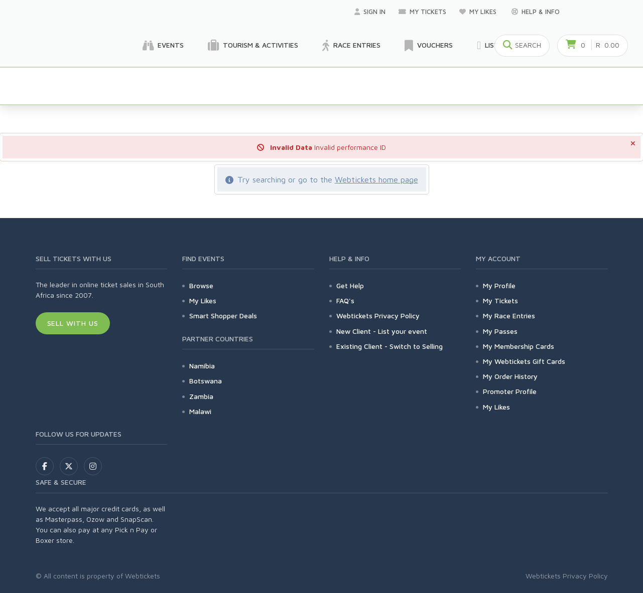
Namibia (202, 365)
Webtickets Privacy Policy (378, 315)
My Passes (500, 331)
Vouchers (429, 45)
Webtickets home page (376, 179)
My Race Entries (509, 315)
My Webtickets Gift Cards (524, 361)
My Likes (478, 12)
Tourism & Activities (253, 45)
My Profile (499, 285)
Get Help (350, 285)
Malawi (200, 411)
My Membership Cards (518, 346)
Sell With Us (73, 323)
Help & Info (535, 12)
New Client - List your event (381, 331)
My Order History (510, 376)
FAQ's (345, 300)
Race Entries (351, 45)
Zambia (201, 396)
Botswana (205, 380)
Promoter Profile (510, 391)
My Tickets (422, 12)
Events (163, 45)
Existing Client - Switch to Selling (389, 346)
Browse (201, 285)
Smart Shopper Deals (223, 315)
